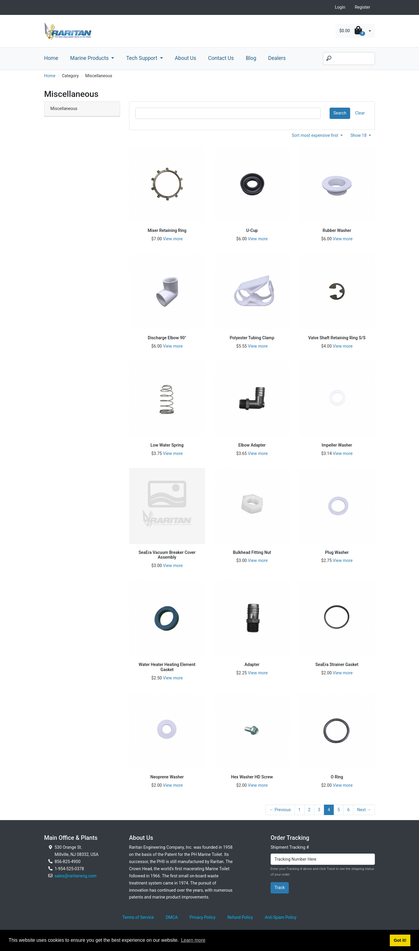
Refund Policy (240, 917)
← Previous (280, 809)
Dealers (277, 58)
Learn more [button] (193, 940)
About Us (185, 58)
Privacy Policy (202, 917)
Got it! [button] (400, 940)
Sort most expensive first (315, 135)
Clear (360, 113)
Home (51, 58)
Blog (251, 58)
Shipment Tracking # (290, 847)
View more (173, 238)
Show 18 (359, 135)
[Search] (349, 58)
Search (339, 113)
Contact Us (221, 58)
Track (279, 887)
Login (340, 7)
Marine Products (90, 58)
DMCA (172, 917)
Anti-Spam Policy (281, 917)
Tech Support (142, 58)
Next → (364, 809)
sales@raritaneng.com (76, 875)
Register (362, 7)
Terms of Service (138, 917)
